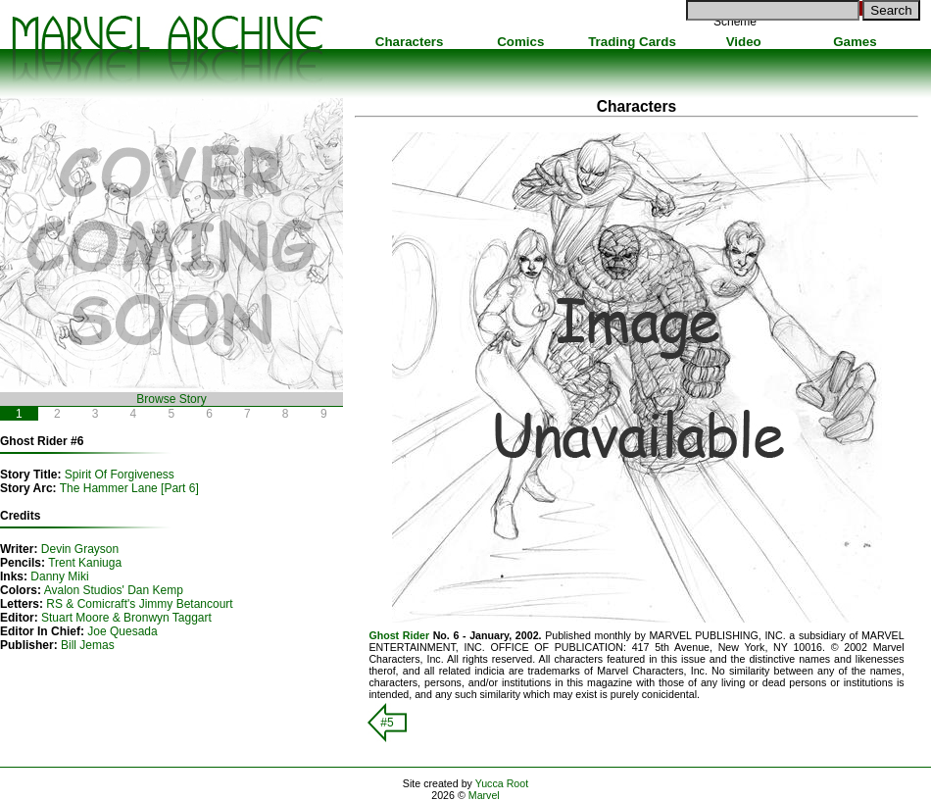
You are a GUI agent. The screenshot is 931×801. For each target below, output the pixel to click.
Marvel (484, 795)
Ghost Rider (398, 635)
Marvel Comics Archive (166, 49)
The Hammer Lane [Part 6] (129, 488)
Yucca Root (502, 783)
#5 (386, 722)
